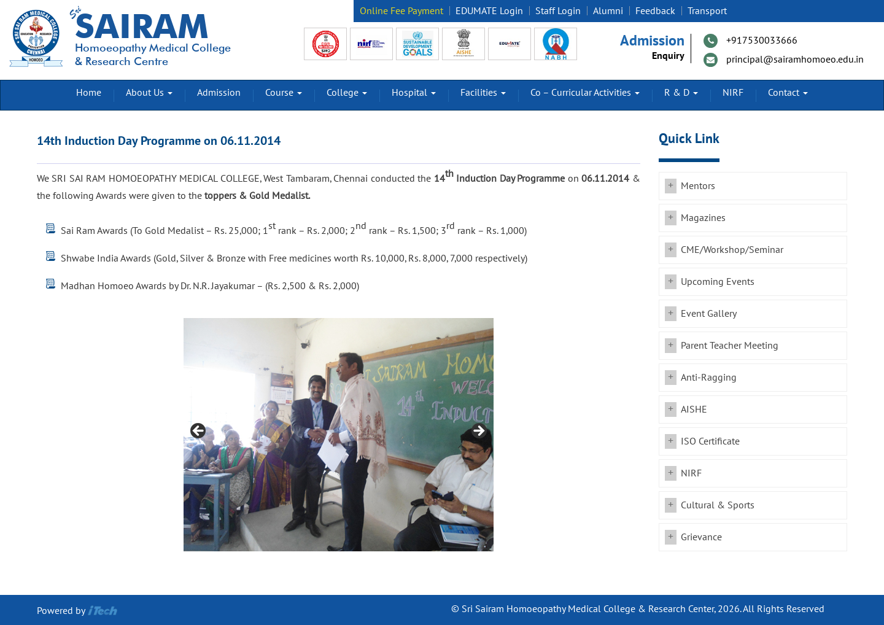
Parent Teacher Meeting (729, 345)
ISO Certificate (710, 441)
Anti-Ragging (709, 377)
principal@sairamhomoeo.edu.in (795, 59)
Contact (788, 92)
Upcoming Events (717, 281)
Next (478, 431)
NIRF (733, 92)
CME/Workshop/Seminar (732, 249)
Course (283, 92)
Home (88, 92)
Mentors (698, 186)
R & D (681, 92)
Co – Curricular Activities (585, 92)
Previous (199, 431)
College (347, 92)
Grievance (701, 537)
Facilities (483, 92)
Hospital (414, 92)
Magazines (703, 217)
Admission (219, 92)
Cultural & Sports (717, 505)
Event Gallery (709, 313)
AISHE (694, 409)
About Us (149, 92)
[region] (339, 434)
